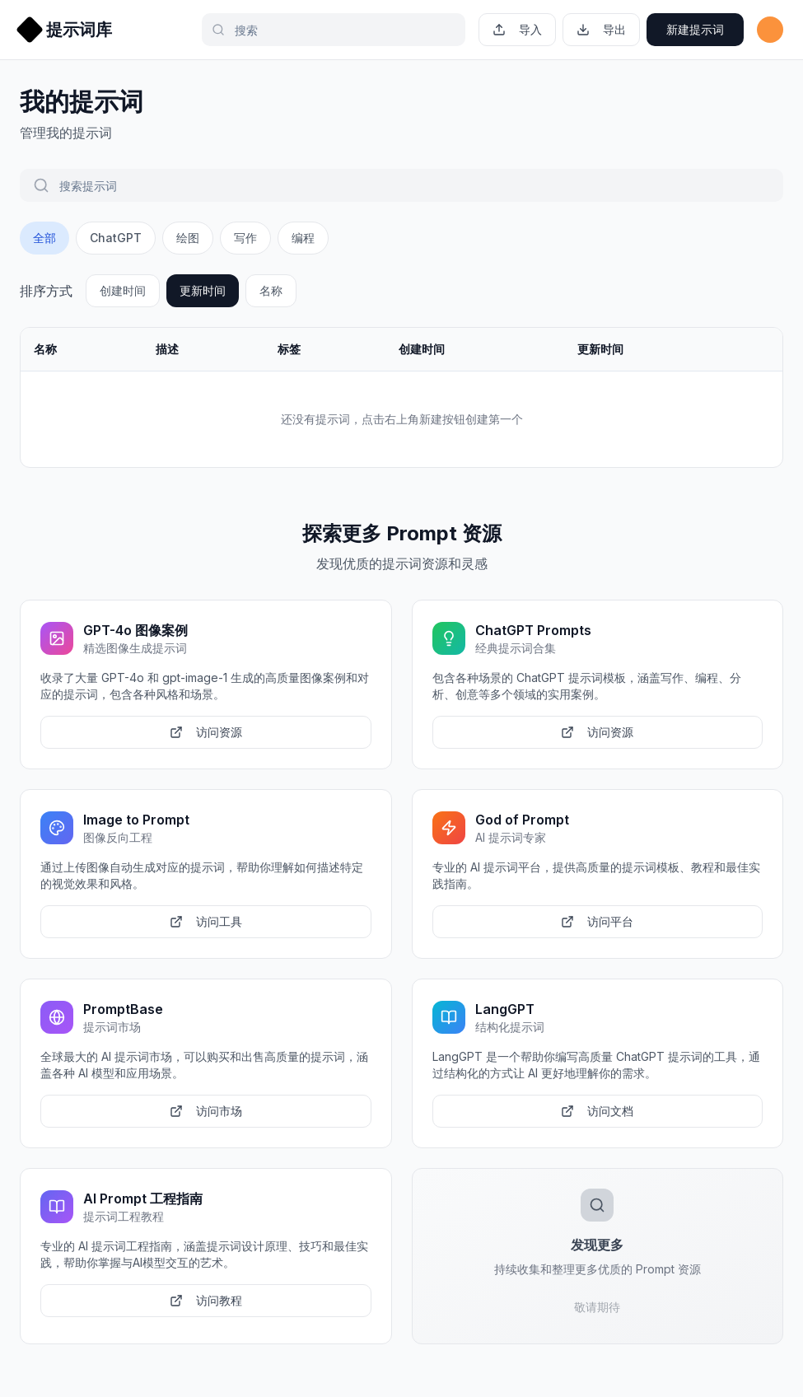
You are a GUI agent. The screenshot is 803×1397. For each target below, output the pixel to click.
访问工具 (206, 921)
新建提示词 (695, 29)
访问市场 (206, 1111)
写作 (245, 238)
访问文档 (597, 1111)
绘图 (187, 238)
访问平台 (597, 921)
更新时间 (203, 290)
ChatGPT (116, 238)
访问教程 (206, 1300)
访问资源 (206, 732)
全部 (44, 238)
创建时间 (123, 290)
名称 (270, 290)
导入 (517, 29)
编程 (303, 238)
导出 (601, 29)
